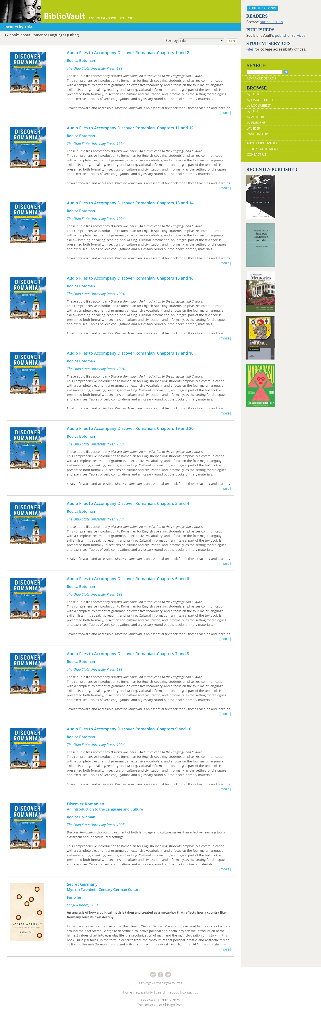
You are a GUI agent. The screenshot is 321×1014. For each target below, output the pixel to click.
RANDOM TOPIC (259, 134)
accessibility (144, 992)
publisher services (290, 35)
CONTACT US (256, 154)
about (174, 992)
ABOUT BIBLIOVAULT (262, 143)
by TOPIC (253, 94)
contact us (190, 992)
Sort (232, 41)
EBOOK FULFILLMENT (262, 149)
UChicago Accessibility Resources (160, 983)
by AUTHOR (255, 117)
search (161, 992)
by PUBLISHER (257, 122)
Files (250, 49)
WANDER (253, 128)
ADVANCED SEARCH (261, 78)
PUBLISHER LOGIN (262, 8)
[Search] (264, 72)
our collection (271, 21)
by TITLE (253, 111)
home (127, 992)
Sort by (203, 40)
